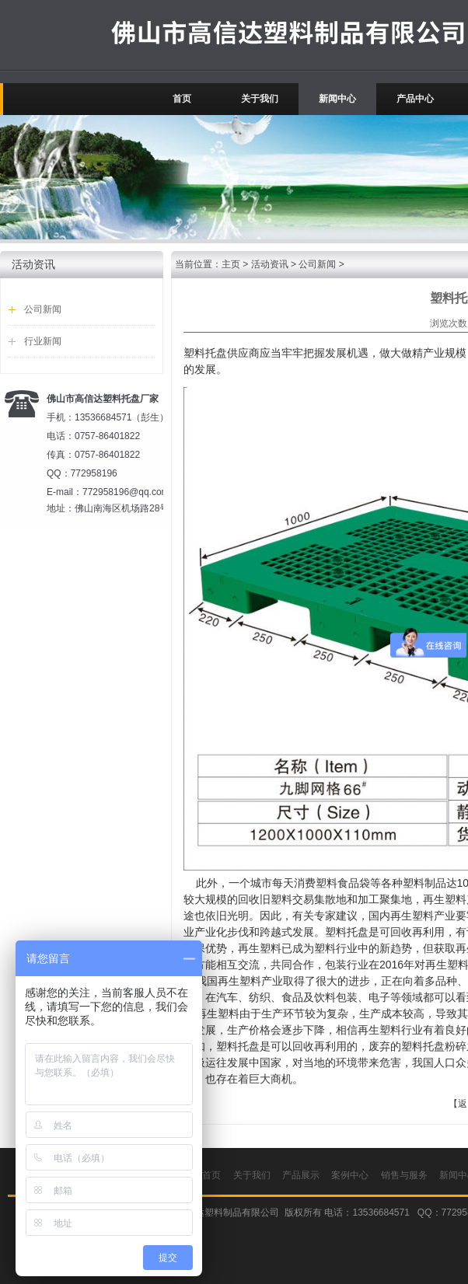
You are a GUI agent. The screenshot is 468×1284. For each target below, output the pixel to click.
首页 (182, 98)
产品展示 (301, 1175)
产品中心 (415, 98)
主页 (231, 264)
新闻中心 (337, 98)
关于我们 (259, 98)
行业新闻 (42, 341)
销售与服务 (404, 1175)
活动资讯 (269, 264)
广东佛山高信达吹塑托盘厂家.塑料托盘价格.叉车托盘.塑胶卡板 (47, 35)
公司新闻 (42, 309)
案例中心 (349, 1175)
